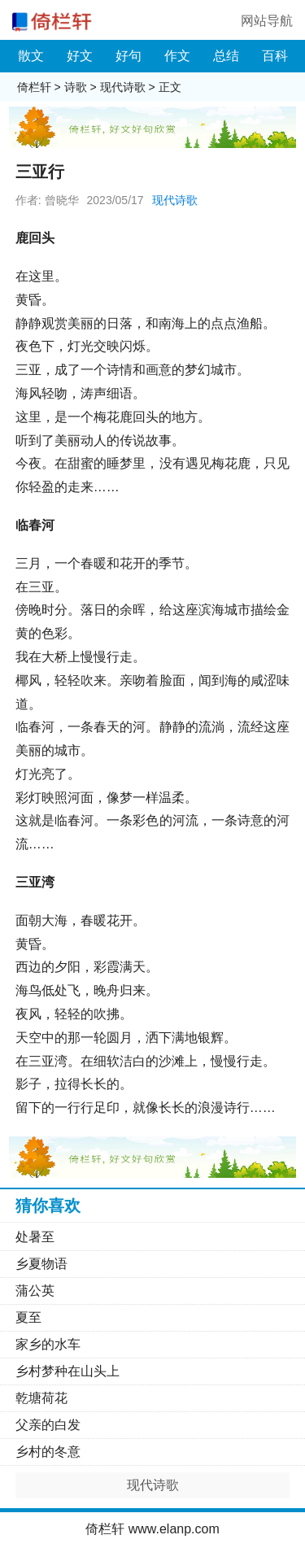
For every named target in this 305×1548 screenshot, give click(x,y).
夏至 (28, 1317)
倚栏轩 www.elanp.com (152, 1529)
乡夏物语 (41, 1264)
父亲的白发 (48, 1425)
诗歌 (75, 87)
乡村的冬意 (48, 1452)
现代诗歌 (123, 87)
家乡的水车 (48, 1344)
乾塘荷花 (41, 1398)
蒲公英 (34, 1290)
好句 (128, 56)
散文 (31, 56)
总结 (226, 56)
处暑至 (34, 1237)
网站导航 (267, 21)
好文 (80, 56)
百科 (275, 56)
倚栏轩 (34, 87)
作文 (177, 56)
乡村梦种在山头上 (67, 1371)
